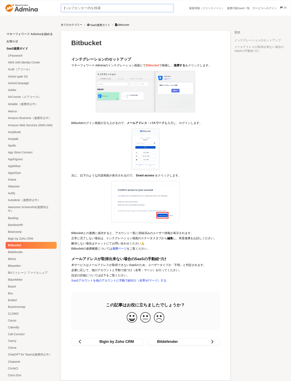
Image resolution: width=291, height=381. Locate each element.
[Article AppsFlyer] (30, 172)
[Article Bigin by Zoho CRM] (30, 238)
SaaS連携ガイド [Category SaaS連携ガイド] (17, 48)
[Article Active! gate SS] (30, 76)
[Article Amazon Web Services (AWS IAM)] (30, 125)
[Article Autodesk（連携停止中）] (30, 200)
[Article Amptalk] (30, 138)
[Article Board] (30, 286)
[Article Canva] (30, 347)
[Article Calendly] (30, 327)
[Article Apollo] (30, 145)
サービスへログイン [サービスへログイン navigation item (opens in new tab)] (265, 8)
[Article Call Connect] (30, 334)
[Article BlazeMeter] (30, 279)
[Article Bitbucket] (30, 245)
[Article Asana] (30, 179)
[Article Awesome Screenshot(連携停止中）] (30, 209)
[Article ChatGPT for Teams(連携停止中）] (30, 354)
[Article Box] (30, 293)
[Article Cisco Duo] (30, 375)
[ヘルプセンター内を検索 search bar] (117, 8)
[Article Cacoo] (30, 320)
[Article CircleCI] (30, 368)
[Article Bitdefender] (30, 252)
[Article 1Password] (30, 55)
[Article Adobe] (30, 90)
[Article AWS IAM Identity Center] (30, 62)
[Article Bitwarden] (30, 265)
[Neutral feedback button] (145, 317)
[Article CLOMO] (30, 313)
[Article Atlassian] (30, 186)
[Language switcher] (283, 8)
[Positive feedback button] (131, 317)
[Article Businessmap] (30, 306)
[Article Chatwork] (30, 361)
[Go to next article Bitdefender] (183, 341)
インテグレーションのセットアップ (257, 40)
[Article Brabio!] (30, 300)
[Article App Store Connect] (30, 152)
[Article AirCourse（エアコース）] (30, 97)
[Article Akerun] (30, 111)
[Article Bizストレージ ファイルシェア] (30, 272)
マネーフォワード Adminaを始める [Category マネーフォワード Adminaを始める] (29, 34)
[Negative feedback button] (159, 317)
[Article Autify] (30, 193)
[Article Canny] (30, 340)
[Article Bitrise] (30, 259)
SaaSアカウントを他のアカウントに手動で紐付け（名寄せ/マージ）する (118, 280)
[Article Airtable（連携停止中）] (30, 104)
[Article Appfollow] (30, 166)
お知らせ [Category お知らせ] (12, 41)
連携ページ (119, 248)
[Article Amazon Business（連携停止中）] (30, 118)
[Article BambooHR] (30, 225)
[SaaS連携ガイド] (99, 24)
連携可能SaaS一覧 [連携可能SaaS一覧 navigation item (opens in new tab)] (238, 8)
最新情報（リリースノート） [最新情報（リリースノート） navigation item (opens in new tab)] (207, 8)
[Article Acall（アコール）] (30, 69)
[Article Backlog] (30, 218)
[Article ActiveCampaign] (30, 83)
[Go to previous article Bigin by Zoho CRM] (107, 341)
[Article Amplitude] (30, 132)
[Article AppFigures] (30, 159)
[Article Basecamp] (30, 231)
